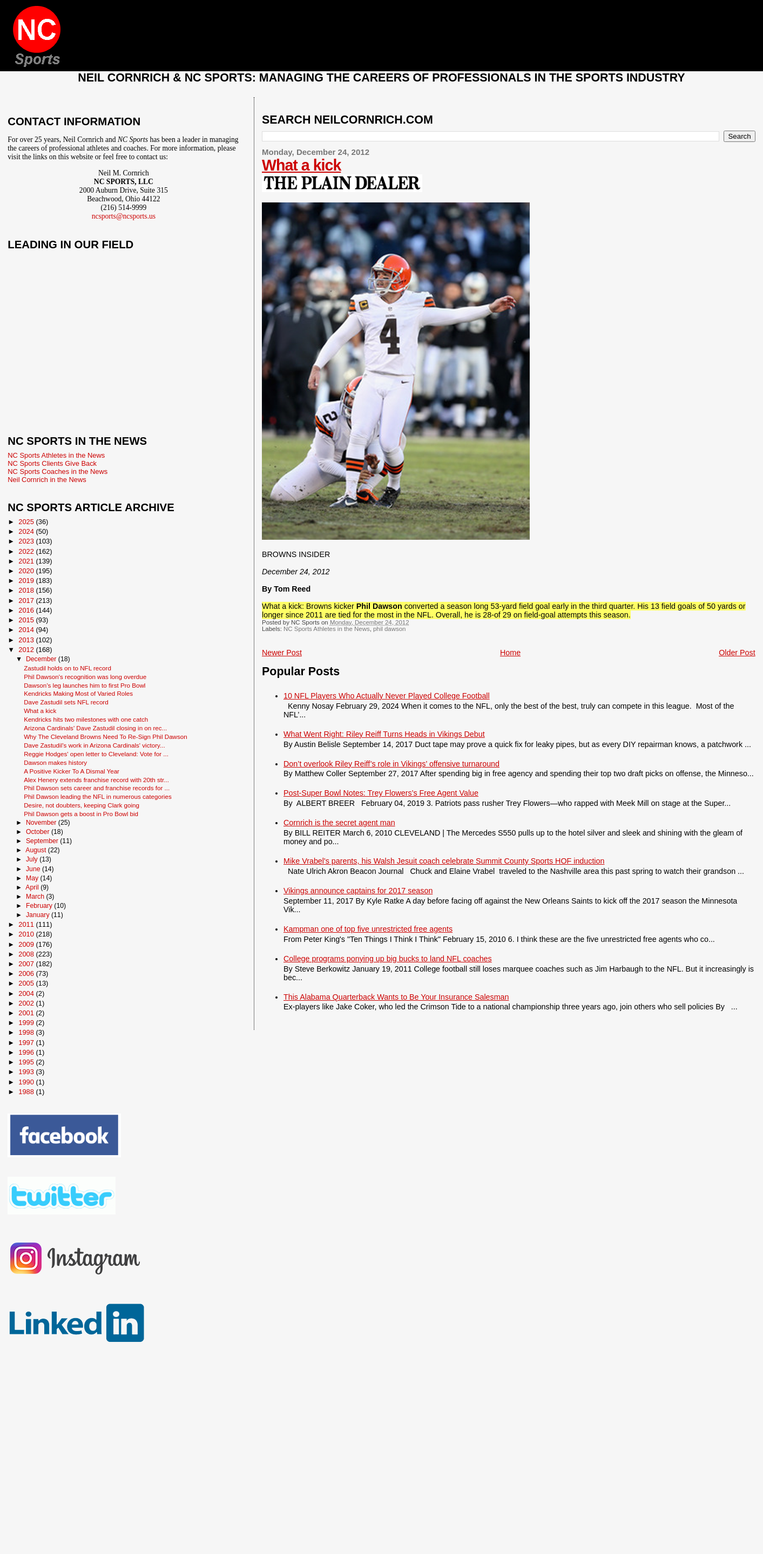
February (40, 906)
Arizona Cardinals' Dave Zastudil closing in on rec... (95, 727)
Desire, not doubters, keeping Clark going (81, 805)
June (34, 869)
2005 (27, 983)
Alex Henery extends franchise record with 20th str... (96, 779)
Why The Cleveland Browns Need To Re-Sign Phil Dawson (105, 736)
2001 (27, 1013)
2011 (27, 924)
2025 (27, 522)
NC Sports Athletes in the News (326, 629)
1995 (27, 1062)
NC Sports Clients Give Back (52, 463)
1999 (27, 1023)
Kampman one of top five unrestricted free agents (368, 929)
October (38, 832)
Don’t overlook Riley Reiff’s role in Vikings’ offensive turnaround (391, 763)
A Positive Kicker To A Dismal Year (71, 771)
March (36, 896)
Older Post (737, 652)
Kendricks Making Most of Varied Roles (78, 693)
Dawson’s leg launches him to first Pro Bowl (84, 685)
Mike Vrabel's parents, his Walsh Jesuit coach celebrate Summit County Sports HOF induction (443, 861)
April (32, 887)
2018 (27, 590)
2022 (27, 551)
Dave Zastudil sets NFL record (66, 701)
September (43, 841)
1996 (27, 1052)
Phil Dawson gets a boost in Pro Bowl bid (81, 813)
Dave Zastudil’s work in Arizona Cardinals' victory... (94, 745)
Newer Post (282, 652)
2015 (27, 620)
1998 (27, 1032)
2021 (27, 561)
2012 (27, 650)
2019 (27, 580)
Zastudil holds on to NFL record (67, 667)
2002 (27, 1003)
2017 (27, 600)
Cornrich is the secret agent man (339, 822)
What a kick (301, 165)
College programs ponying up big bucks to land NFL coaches (387, 958)
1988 (27, 1092)
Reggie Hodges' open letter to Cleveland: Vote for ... (96, 753)
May (33, 878)
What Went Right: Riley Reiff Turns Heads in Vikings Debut (384, 734)
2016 (27, 610)
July (32, 859)
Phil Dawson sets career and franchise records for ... (97, 787)
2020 (27, 571)
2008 (27, 954)
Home (510, 652)
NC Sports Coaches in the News (57, 471)
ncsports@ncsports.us (124, 216)
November (42, 822)
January (38, 915)
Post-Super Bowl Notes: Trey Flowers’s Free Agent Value (380, 793)
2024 (27, 531)
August (36, 850)
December (42, 659)
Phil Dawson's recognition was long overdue (85, 676)
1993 (27, 1072)
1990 (27, 1082)
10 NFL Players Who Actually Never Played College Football (386, 695)
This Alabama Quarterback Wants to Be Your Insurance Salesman (396, 997)
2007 (27, 964)
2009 (27, 944)
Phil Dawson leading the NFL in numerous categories (98, 796)
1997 (27, 1043)
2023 (27, 541)
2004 (27, 993)
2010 (27, 934)
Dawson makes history (55, 762)
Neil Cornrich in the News (47, 480)
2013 (27, 640)
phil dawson (389, 629)
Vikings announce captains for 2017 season (358, 890)
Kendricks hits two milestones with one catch (86, 719)
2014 (27, 630)
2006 (27, 973)
